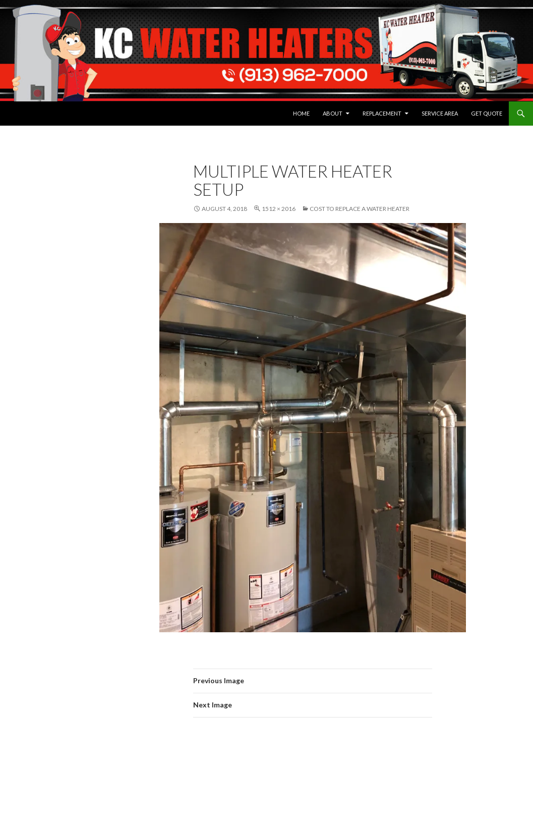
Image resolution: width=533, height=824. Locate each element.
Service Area (440, 113)
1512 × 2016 (278, 208)
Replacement (382, 113)
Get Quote (486, 113)
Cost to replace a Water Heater (359, 208)
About (332, 113)
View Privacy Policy (41, 302)
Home (301, 113)
